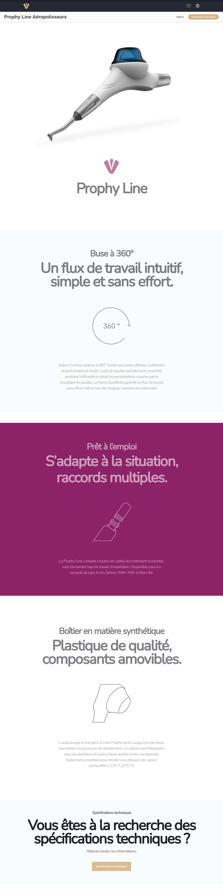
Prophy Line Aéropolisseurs (35, 17)
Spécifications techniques (203, 17)
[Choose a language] (198, 6)
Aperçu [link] (180, 17)
